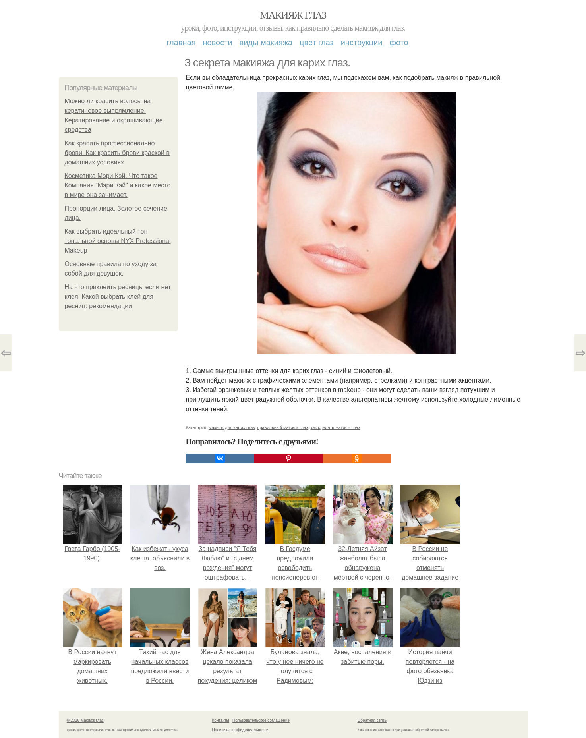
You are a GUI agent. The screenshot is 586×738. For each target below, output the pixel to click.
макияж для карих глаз (232, 427)
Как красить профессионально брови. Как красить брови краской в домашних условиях (117, 153)
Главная (180, 42)
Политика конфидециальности (240, 730)
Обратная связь (372, 720)
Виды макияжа (266, 42)
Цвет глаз (317, 42)
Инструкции (362, 42)
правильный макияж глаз (282, 427)
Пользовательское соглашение (261, 720)
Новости (217, 42)
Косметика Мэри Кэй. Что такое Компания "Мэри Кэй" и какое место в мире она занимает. (118, 185)
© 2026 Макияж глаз (85, 720)
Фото (399, 42)
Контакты (220, 720)
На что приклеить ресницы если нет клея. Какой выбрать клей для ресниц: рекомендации (118, 296)
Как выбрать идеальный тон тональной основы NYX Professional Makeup (118, 241)
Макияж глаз (293, 15)
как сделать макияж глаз (335, 427)
